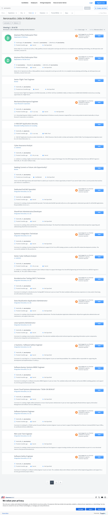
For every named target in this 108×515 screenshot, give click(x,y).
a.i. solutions (17, 147)
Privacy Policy (5, 513)
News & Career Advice (59, 3)
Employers (34, 3)
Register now (101, 3)
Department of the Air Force (22, 59)
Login (91, 3)
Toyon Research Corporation (22, 103)
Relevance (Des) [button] (99, 29)
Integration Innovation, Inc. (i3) (22, 191)
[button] (12, 13)
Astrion (16, 81)
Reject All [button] (100, 509)
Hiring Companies (45, 3)
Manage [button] (80, 509)
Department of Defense (21, 37)
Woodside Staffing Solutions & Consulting (25, 126)
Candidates (24, 3)
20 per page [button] (82, 29)
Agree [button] (90, 509)
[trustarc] (102, 513)
